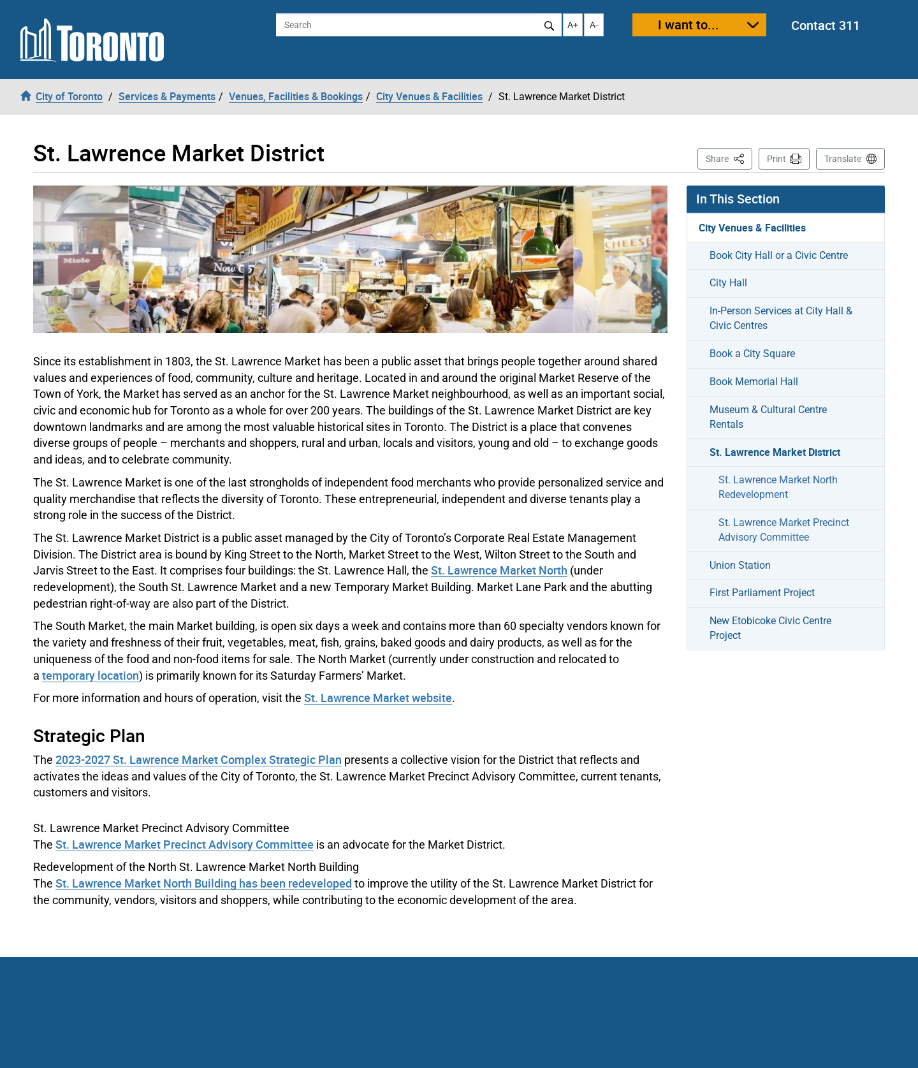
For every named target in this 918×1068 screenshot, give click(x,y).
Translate (842, 159)
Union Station (740, 565)
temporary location (90, 675)
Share (729, 158)
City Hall (728, 283)
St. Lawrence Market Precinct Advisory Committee (184, 844)
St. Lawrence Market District (775, 452)
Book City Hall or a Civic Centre (779, 255)
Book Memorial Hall (754, 382)
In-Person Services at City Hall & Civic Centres (781, 318)
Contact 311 (825, 25)
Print (776, 159)
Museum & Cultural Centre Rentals (768, 417)
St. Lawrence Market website (378, 697)
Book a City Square (752, 353)
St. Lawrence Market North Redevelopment (778, 487)
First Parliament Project (762, 593)
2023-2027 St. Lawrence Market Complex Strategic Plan (198, 759)
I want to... (688, 24)
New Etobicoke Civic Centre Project (770, 628)
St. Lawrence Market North (499, 570)
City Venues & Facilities (752, 228)
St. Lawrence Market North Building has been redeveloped (203, 883)
